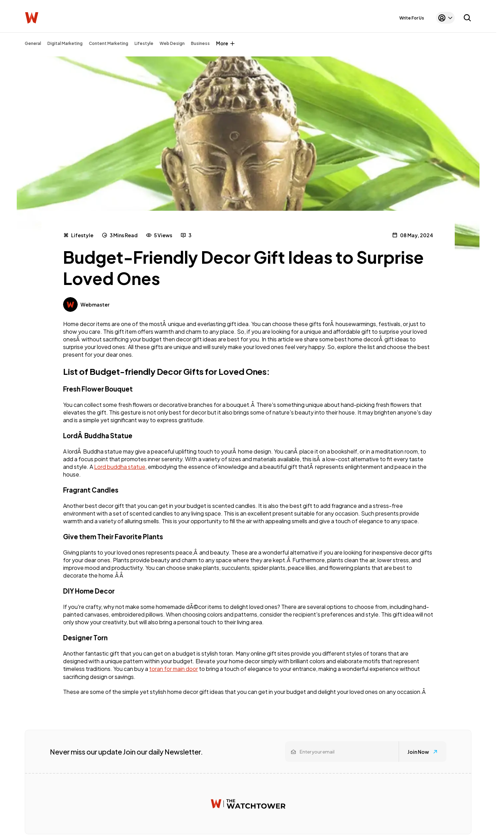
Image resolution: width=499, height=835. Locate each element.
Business (200, 43)
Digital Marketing (65, 43)
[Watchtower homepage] (248, 804)
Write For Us (411, 18)
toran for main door (173, 668)
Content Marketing (108, 43)
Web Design (172, 43)
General (33, 43)
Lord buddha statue (119, 466)
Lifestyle (144, 43)
